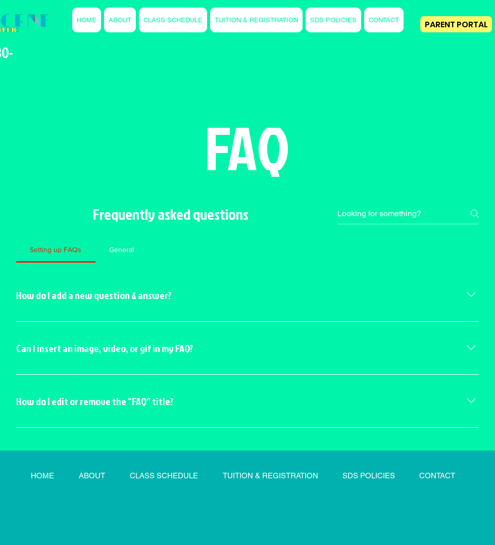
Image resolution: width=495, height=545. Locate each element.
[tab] (55, 249)
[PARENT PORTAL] (456, 24)
